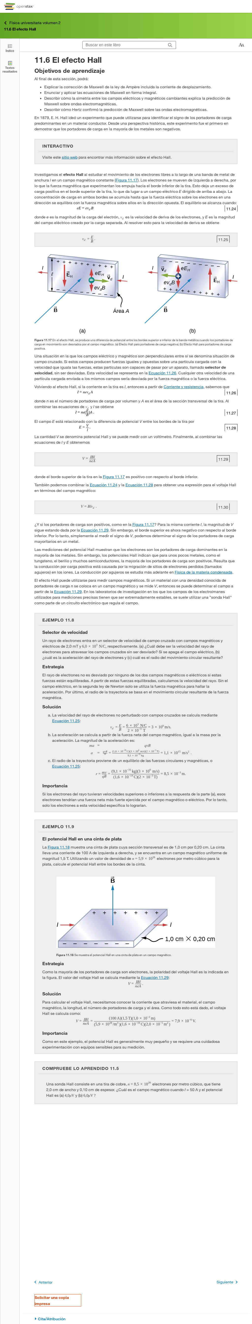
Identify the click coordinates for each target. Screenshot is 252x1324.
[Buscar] (170, 45)
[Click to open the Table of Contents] (9, 47)
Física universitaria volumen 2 (32, 23)
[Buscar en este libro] (123, 45)
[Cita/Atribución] (135, 1319)
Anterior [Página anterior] (42, 1282)
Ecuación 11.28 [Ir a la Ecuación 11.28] (139, 484)
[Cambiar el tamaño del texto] (241, 45)
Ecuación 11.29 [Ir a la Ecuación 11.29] (95, 530)
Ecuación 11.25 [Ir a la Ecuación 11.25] (66, 720)
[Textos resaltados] (9, 66)
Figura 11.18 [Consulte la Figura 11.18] (59, 847)
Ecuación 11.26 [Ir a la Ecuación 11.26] (162, 372)
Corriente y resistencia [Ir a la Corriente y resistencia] (184, 386)
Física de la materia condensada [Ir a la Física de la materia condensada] (203, 572)
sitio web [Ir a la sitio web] (70, 157)
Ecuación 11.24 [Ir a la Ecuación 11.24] (103, 484)
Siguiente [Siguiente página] (228, 1282)
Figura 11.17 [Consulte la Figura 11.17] (127, 180)
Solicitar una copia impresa (52, 1300)
